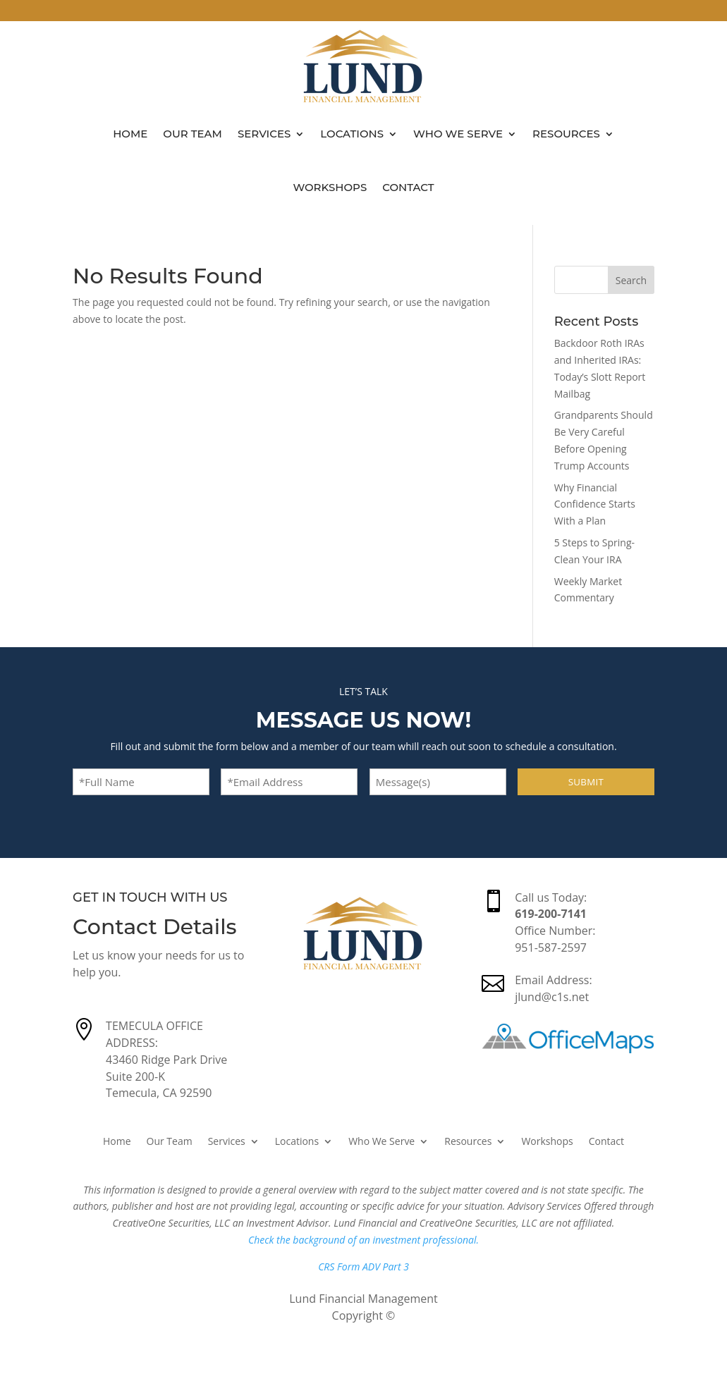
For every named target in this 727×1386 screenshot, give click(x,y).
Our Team (192, 133)
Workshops (330, 187)
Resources (566, 133)
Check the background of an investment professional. (363, 1239)
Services (264, 133)
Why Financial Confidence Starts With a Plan (594, 504)
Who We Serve (458, 133)
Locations (352, 133)
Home (130, 133)
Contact (408, 187)
